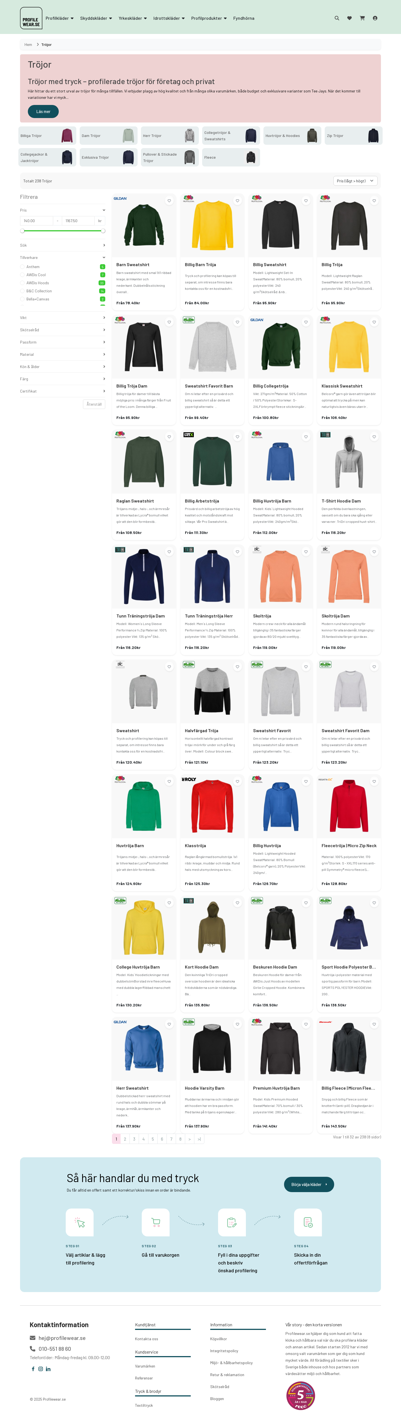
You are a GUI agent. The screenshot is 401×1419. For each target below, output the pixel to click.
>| (199, 1138)
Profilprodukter (209, 18)
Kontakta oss (146, 1338)
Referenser (144, 1378)
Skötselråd (219, 1386)
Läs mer (43, 111)
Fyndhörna (244, 18)
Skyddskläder (96, 18)
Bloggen (217, 1398)
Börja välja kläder (309, 1184)
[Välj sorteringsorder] (355, 181)
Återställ (94, 404)
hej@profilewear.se (58, 1337)
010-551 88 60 (50, 1348)
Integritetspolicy (224, 1350)
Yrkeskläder (133, 18)
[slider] (22, 231)
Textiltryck (144, 1405)
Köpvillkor (218, 1338)
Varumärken (145, 1366)
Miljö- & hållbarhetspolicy (231, 1362)
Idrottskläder (169, 18)
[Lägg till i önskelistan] (169, 200)
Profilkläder (60, 18)
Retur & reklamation (227, 1374)
